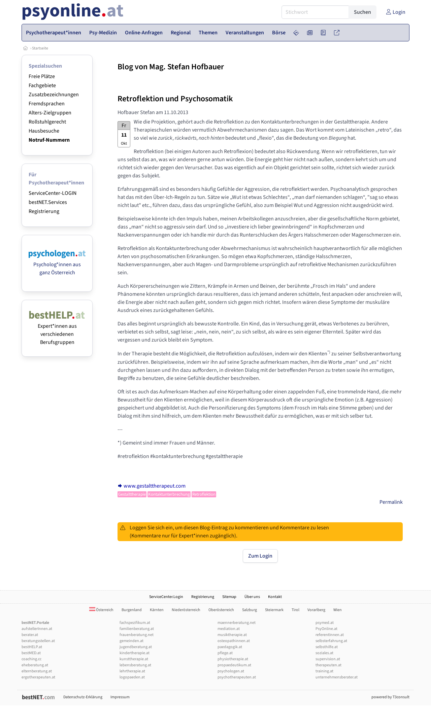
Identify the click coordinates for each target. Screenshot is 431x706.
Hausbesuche (44, 131)
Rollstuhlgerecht (47, 122)
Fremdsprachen (47, 103)
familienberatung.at (137, 629)
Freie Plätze (42, 76)
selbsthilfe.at (327, 647)
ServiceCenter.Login (166, 597)
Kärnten (157, 610)
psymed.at (325, 623)
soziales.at (324, 653)
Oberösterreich (221, 610)
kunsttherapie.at (134, 659)
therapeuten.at (328, 665)
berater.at (30, 635)
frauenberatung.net (137, 635)
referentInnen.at (330, 635)
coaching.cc (31, 659)
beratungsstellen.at (38, 641)
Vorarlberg (316, 610)
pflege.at (225, 653)
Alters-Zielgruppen (50, 112)
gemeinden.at (131, 641)
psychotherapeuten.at (237, 677)
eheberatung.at (35, 665)
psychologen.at (231, 671)
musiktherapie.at (232, 635)
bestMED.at (31, 653)
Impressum (120, 697)
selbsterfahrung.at (331, 641)
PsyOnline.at (326, 629)
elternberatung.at (37, 671)
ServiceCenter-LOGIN (52, 193)
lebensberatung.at (135, 665)
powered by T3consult (390, 697)
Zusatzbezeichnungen (54, 94)
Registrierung (44, 211)
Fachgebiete (42, 85)
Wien (337, 610)
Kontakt (275, 597)
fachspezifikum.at (135, 623)
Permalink (391, 502)
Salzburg (249, 610)
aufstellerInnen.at (37, 629)
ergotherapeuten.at (38, 677)
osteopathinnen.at (234, 641)
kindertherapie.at (135, 653)
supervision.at (328, 659)
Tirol (295, 610)
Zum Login (260, 556)
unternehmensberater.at (337, 677)
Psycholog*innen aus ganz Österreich (57, 264)
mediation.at (229, 629)
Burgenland (132, 610)
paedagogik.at (230, 647)
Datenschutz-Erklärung (82, 697)
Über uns (252, 597)
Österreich (101, 610)
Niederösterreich (186, 610)
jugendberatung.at (136, 647)
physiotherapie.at (233, 659)
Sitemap (229, 597)
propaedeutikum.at (234, 665)
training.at (324, 671)
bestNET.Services (48, 202)
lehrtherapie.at (132, 671)
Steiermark (274, 610)
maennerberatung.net (237, 623)
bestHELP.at (32, 647)
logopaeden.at (132, 677)
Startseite (40, 48)
